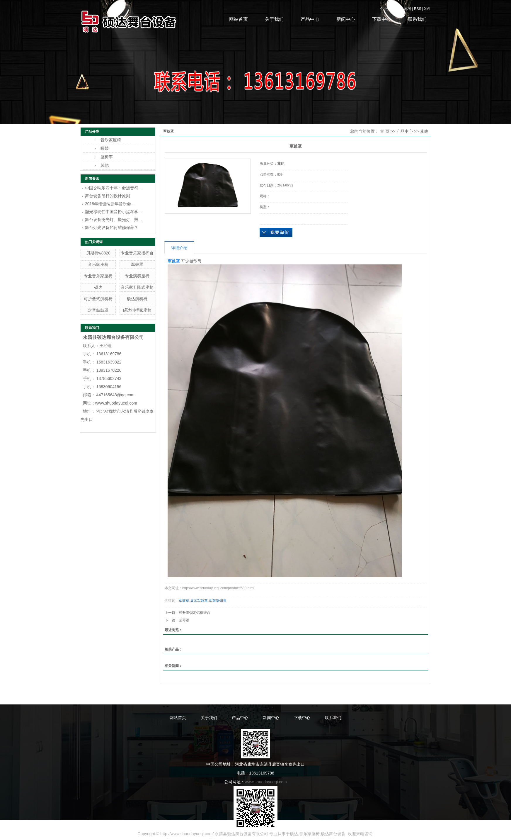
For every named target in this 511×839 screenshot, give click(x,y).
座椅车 (107, 156)
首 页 (384, 131)
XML (427, 9)
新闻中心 (345, 19)
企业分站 (387, 9)
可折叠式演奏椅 (98, 298)
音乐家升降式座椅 (137, 287)
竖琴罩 (184, 620)
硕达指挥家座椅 (137, 310)
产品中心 (310, 19)
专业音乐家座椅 (98, 276)
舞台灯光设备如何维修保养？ (111, 227)
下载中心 (381, 19)
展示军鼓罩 (199, 601)
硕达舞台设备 (333, 833)
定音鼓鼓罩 (98, 310)
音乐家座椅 (111, 139)
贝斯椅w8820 (98, 253)
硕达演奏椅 (137, 298)
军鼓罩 (137, 264)
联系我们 (417, 19)
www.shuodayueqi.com (266, 781)
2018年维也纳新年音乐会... (109, 203)
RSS (417, 9)
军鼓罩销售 (217, 601)
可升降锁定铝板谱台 (194, 613)
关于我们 (274, 19)
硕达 (98, 287)
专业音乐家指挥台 (137, 253)
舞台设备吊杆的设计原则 (107, 195)
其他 (105, 165)
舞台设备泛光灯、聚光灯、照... (113, 219)
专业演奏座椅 (137, 276)
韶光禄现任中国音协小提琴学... (113, 211)
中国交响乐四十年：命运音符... (113, 188)
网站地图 (404, 9)
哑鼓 (105, 148)
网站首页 (238, 19)
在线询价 (276, 232)
